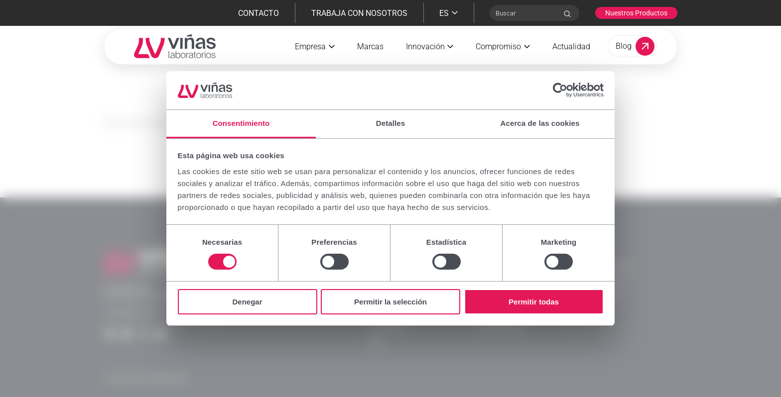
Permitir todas (534, 302)
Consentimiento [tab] (241, 123)
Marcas (370, 58)
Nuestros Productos (636, 13)
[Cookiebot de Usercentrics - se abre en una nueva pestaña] (560, 90)
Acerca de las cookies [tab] (540, 123)
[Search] (567, 14)
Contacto (258, 13)
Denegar (247, 302)
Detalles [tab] (390, 123)
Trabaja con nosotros (359, 13)
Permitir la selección (390, 302)
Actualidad (571, 58)
